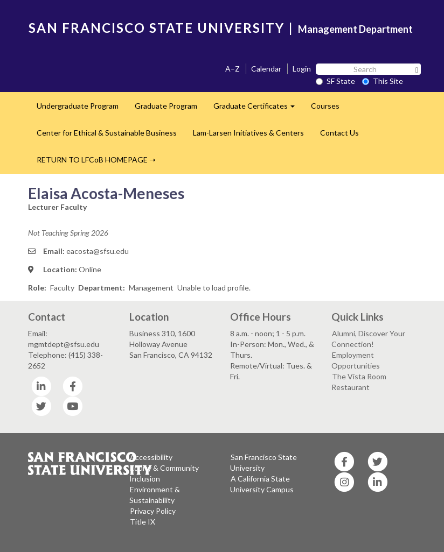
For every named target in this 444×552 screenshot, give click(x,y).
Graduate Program (166, 105)
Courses (325, 105)
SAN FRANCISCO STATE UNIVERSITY (157, 28)
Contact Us (339, 132)
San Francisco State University (263, 462)
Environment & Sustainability (154, 495)
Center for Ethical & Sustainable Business (107, 132)
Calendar (266, 68)
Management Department (355, 29)
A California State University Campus (262, 484)
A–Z (232, 68)
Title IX (142, 521)
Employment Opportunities (355, 360)
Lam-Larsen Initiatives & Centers (248, 132)
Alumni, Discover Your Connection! (368, 339)
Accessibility (151, 457)
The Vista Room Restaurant (358, 382)
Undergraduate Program (78, 105)
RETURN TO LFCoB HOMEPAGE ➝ (96, 159)
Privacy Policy (153, 510)
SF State (335, 81)
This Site (382, 81)
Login (302, 68)
